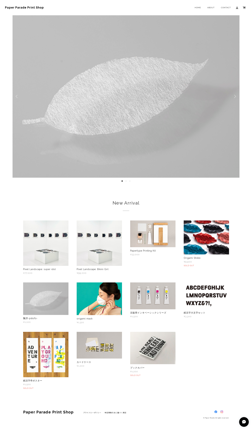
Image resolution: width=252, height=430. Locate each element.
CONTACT (226, 7)
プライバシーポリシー (92, 412)
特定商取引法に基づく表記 (115, 412)
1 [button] (122, 181)
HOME (198, 7)
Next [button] (234, 96)
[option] (126, 96)
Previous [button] (17, 96)
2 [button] (126, 181)
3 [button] (129, 181)
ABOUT (211, 7)
